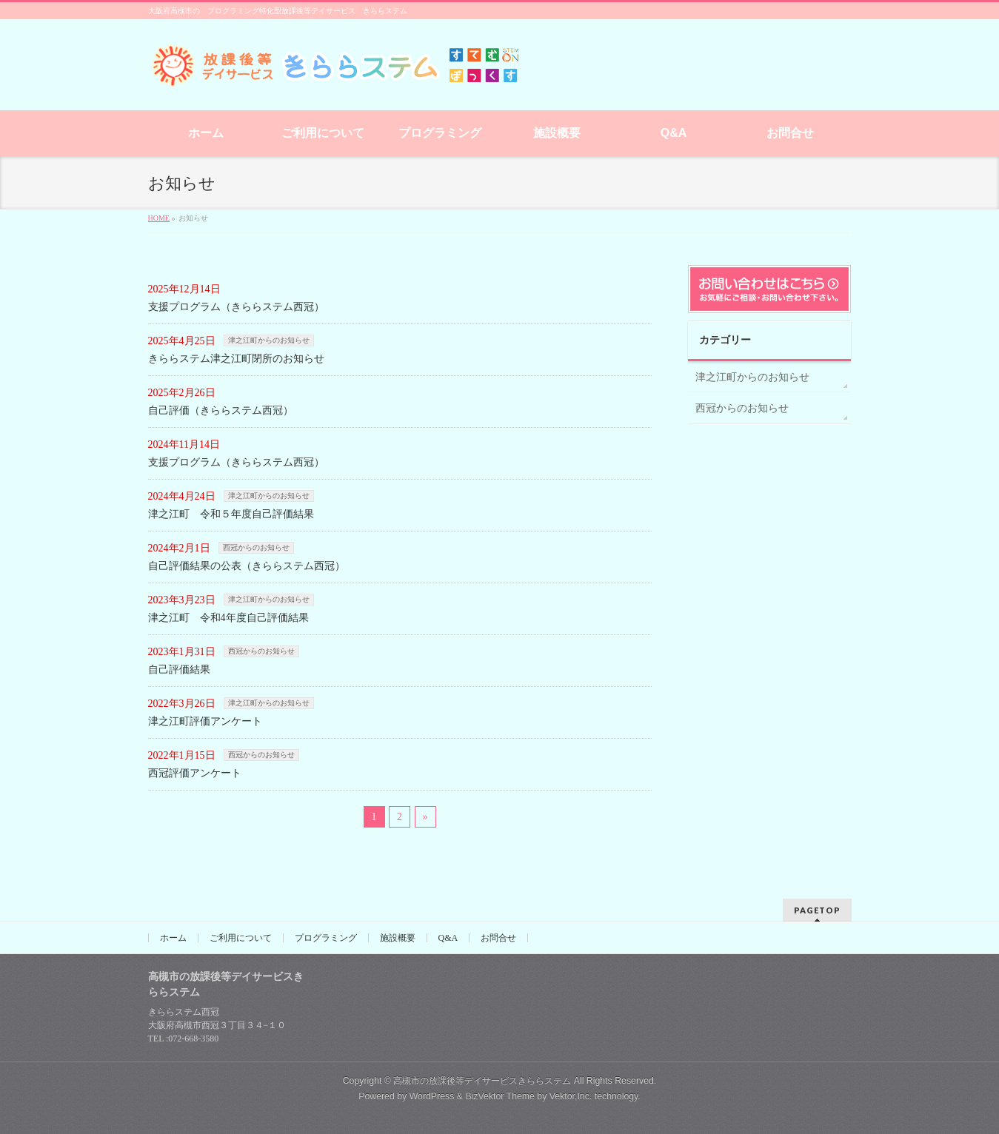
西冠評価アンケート (194, 773)
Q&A (448, 937)
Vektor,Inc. (570, 1096)
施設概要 (397, 937)
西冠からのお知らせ (256, 547)
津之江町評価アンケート (205, 721)
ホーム (173, 937)
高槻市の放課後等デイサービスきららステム (482, 1081)
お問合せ (498, 937)
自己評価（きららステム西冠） (220, 410)
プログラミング (326, 937)
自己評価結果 (179, 669)
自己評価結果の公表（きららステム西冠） (246, 565)
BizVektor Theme (500, 1096)
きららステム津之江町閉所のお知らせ (236, 358)
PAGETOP (817, 910)
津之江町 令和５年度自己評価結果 (231, 514)
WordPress (432, 1096)
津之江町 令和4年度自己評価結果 (228, 617)
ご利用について (241, 937)
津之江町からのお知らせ (269, 340)
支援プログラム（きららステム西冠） (236, 306)
